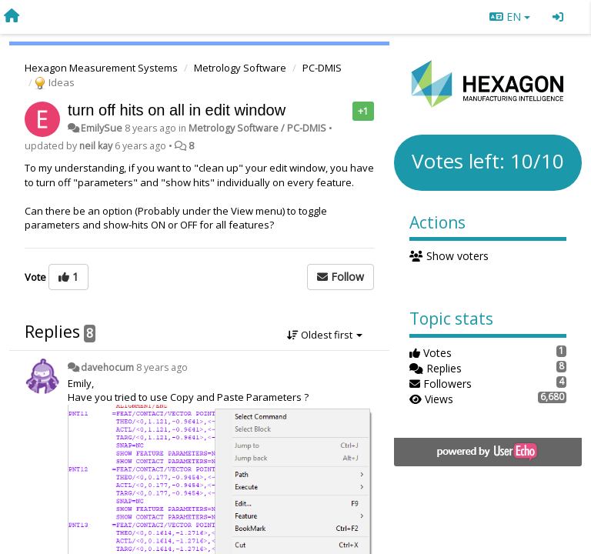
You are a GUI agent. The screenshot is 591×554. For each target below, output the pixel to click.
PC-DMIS (322, 68)
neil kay (95, 145)
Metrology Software (240, 68)
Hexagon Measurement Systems (101, 68)
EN (509, 16)
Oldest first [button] (324, 335)
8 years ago (162, 367)
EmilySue (101, 128)
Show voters (449, 256)
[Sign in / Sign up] (558, 17)
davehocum (107, 367)
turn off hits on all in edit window (176, 110)
